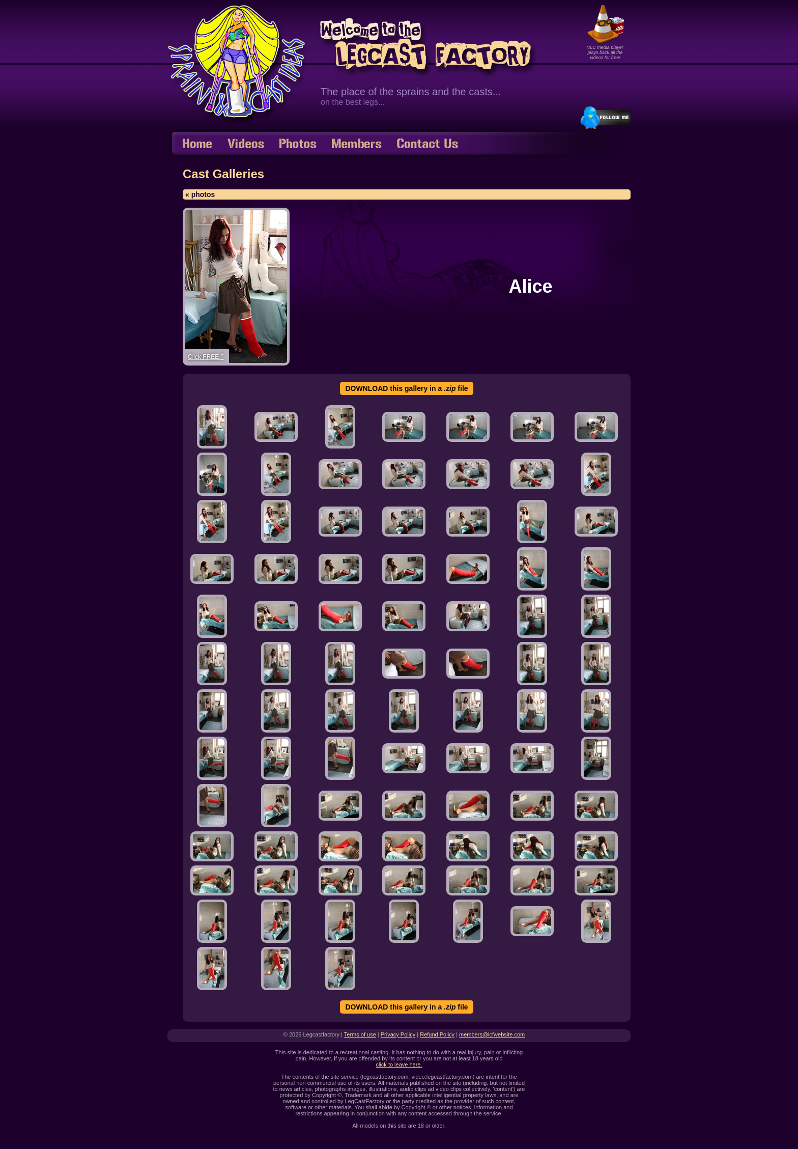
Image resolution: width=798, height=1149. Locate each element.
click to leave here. (399, 1064)
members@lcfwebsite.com (492, 1034)
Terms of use (360, 1034)
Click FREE (206, 356)
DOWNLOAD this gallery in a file (406, 388)
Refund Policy (437, 1034)
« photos (200, 194)
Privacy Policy (398, 1034)
